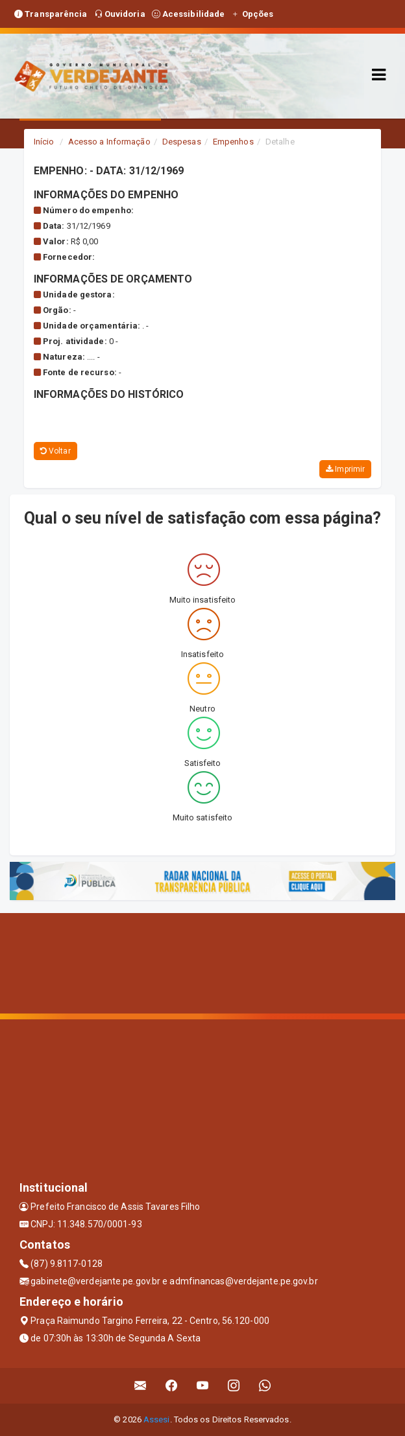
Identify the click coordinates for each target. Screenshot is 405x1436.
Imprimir (345, 469)
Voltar (55, 451)
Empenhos (233, 141)
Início (44, 141)
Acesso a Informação (109, 141)
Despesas (181, 141)
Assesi (156, 1419)
